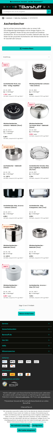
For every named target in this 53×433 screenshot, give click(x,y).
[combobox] (24, 12)
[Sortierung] (26, 57)
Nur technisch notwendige (20, 425)
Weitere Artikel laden (26, 314)
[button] (26, 323)
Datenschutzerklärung (39, 422)
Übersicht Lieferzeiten (22, 397)
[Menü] (4, 7)
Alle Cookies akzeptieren (26, 430)
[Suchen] (49, 12)
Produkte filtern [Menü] (26, 48)
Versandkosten (45, 397)
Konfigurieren (37, 425)
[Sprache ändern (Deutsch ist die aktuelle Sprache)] (9, 7)
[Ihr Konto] (49, 7)
